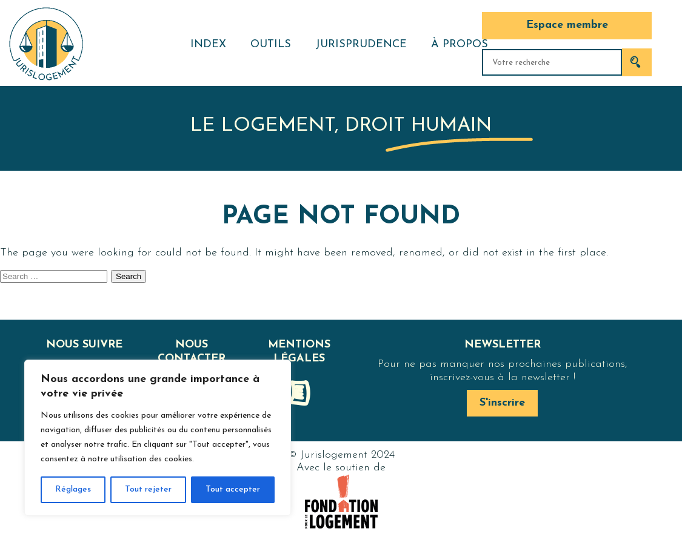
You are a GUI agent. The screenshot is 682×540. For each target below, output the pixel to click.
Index (208, 44)
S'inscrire (502, 403)
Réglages (73, 489)
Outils (270, 44)
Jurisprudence (361, 44)
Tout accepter (233, 489)
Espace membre (567, 25)
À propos (459, 44)
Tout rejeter (148, 489)
